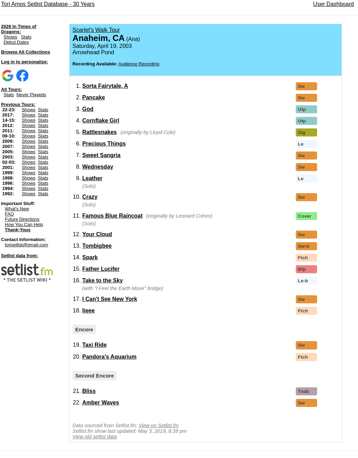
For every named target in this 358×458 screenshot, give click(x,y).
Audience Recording (139, 63)
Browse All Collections (25, 52)
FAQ (9, 214)
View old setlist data (94, 436)
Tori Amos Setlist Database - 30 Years (48, 4)
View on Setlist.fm (159, 425)
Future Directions (22, 219)
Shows (10, 37)
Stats (26, 37)
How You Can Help (24, 224)
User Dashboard (333, 4)
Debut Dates (16, 42)
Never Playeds (31, 94)
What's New (17, 208)
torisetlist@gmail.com (26, 244)
